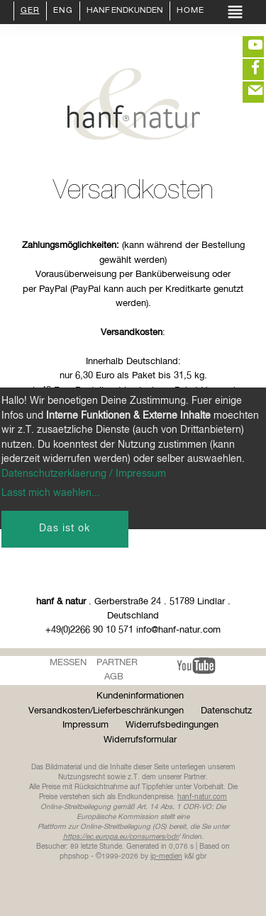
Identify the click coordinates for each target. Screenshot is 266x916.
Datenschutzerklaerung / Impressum (83, 474)
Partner (117, 662)
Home (190, 11)
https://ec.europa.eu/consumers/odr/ (121, 836)
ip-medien (166, 856)
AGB (113, 677)
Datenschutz (226, 711)
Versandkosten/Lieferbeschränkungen (106, 711)
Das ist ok (64, 528)
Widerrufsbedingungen (172, 725)
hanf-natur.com (202, 797)
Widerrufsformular (140, 740)
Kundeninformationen (140, 696)
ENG (63, 11)
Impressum (85, 725)
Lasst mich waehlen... (50, 493)
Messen (68, 662)
